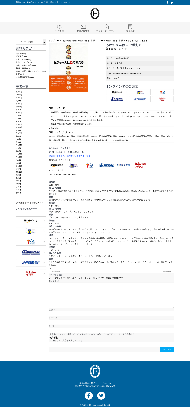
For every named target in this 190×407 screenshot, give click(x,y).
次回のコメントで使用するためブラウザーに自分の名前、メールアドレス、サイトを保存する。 (94, 334)
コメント (54, 281)
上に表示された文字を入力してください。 (67, 340)
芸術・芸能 (21, 68)
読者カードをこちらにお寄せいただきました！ (69, 156)
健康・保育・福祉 (115, 40)
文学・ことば (22, 62)
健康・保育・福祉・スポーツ (92, 40)
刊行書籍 (67, 40)
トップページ (55, 40)
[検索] (44, 42)
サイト (52, 326)
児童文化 (20, 56)
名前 (52, 309)
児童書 (19, 53)
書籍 (75, 40)
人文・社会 (21, 59)
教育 (18, 74)
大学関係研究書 (23, 77)
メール (53, 318)
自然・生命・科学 (24, 65)
